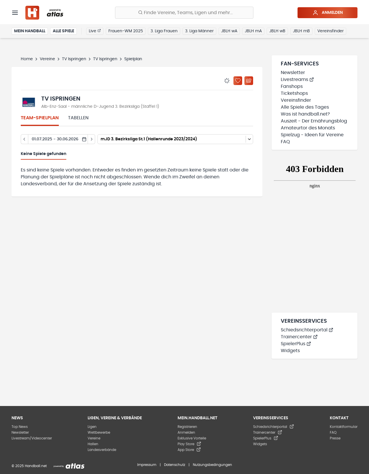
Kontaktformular (343, 426)
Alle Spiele (63, 31)
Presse (335, 438)
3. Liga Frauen (164, 31)
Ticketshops (294, 93)
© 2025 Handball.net (29, 466)
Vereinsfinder (330, 31)
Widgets (290, 350)
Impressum (146, 465)
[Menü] (15, 13)
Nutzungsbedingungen (212, 465)
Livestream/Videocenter (32, 438)
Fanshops (292, 86)
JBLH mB (301, 31)
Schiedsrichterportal (307, 329)
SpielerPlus (296, 343)
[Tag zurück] (24, 139)
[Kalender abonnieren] (248, 80)
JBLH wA (229, 31)
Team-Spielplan (40, 118)
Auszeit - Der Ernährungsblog (314, 121)
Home (27, 59)
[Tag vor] (91, 139)
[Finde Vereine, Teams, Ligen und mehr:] (184, 13)
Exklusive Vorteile (192, 438)
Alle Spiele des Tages (305, 107)
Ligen (92, 426)
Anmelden (327, 13)
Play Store (189, 444)
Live (95, 31)
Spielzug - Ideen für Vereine (312, 135)
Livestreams (297, 79)
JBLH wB (277, 31)
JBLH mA (253, 31)
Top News (20, 426)
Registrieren (187, 426)
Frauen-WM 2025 (125, 31)
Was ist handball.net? (305, 114)
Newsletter (293, 72)
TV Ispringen (74, 59)
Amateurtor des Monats (308, 128)
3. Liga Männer (199, 31)
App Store (189, 450)
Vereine (47, 59)
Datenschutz (174, 465)
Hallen (93, 444)
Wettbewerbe (99, 432)
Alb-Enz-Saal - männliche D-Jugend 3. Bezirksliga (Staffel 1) (100, 107)
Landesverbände (102, 450)
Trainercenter (299, 336)
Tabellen (78, 118)
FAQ (285, 141)
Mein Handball (29, 31)
